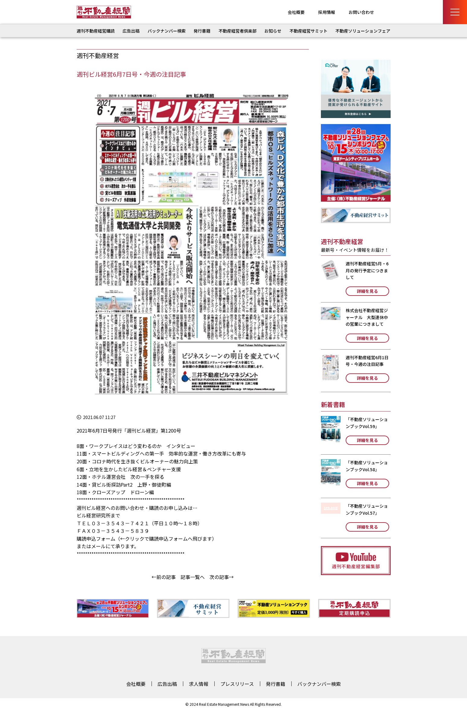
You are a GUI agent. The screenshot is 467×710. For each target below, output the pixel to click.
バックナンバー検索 (167, 31)
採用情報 (326, 12)
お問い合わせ (361, 12)
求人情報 (198, 683)
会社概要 (296, 12)
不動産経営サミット (308, 31)
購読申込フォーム (96, 538)
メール (98, 546)
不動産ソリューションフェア (362, 31)
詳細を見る (367, 291)
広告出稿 (131, 31)
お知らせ (272, 31)
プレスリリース (237, 683)
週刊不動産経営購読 (96, 31)
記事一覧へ (193, 576)
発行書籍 (202, 31)
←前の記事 (164, 576)
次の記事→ (222, 576)
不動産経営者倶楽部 (238, 31)
